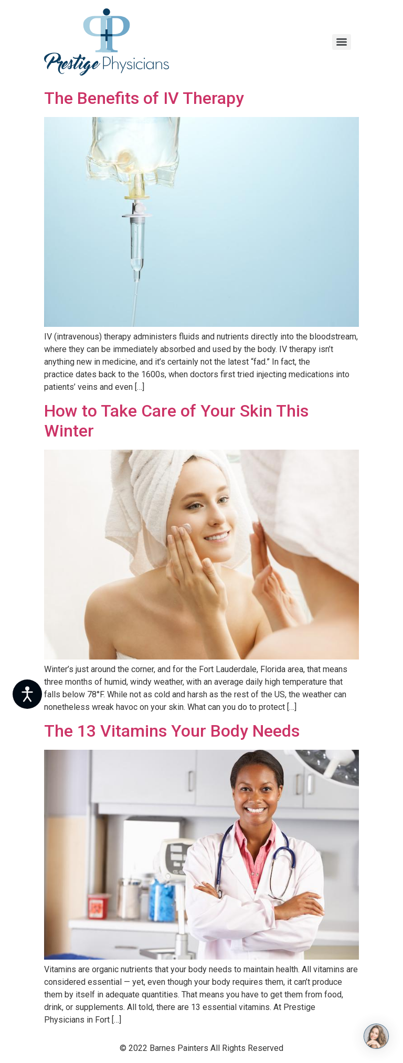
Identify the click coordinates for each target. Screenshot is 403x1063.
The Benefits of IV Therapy (144, 98)
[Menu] (341, 42)
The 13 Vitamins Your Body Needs (172, 731)
